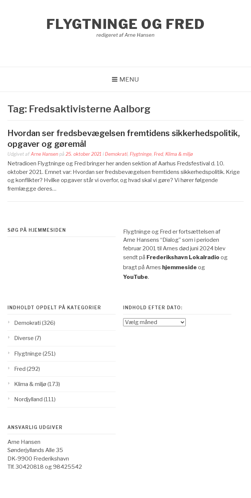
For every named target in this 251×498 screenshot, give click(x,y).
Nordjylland (28, 399)
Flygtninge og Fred (125, 24)
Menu (129, 79)
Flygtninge (141, 154)
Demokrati (116, 154)
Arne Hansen (44, 154)
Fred (158, 154)
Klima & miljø (179, 154)
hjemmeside (179, 267)
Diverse (24, 338)
